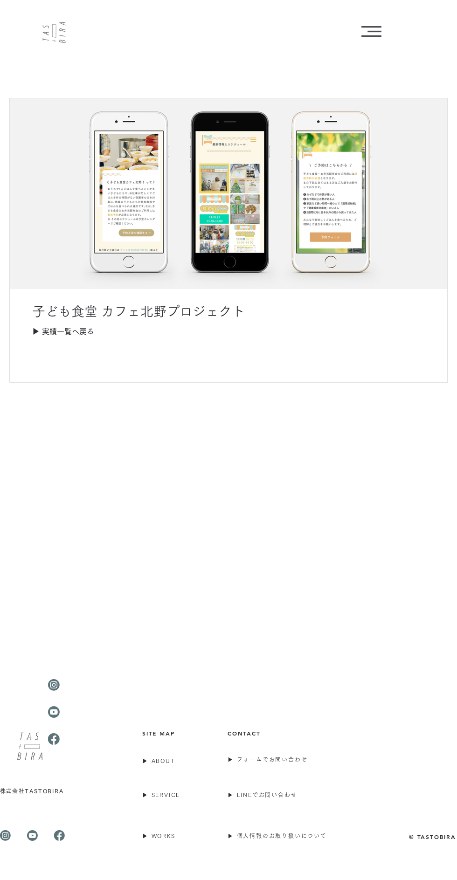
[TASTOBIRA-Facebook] (54, 739)
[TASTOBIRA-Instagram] (54, 685)
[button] (371, 31)
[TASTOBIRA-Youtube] (54, 712)
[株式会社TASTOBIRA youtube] (32, 835)
